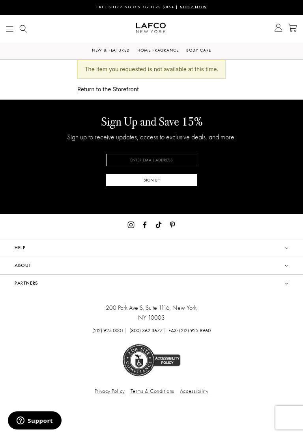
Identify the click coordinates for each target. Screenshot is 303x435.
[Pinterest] (172, 224)
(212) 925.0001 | (109, 330)
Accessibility (194, 391)
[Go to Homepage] (151, 29)
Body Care (198, 50)
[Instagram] (131, 224)
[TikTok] (159, 224)
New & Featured (111, 50)
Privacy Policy (110, 391)
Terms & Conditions (152, 391)
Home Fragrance (158, 50)
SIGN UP (151, 180)
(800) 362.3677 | (147, 330)
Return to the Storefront (108, 89)
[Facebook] (145, 224)
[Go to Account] (278, 29)
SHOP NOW (193, 7)
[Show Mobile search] (23, 28)
